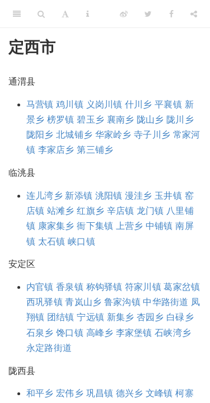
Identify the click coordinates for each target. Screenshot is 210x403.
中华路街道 (165, 302)
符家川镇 (143, 287)
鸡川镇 (69, 104)
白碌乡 (180, 317)
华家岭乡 (113, 134)
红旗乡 (90, 210)
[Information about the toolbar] (87, 14)
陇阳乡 (40, 134)
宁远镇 (90, 317)
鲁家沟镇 (122, 302)
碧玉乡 (90, 119)
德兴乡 (129, 393)
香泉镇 (69, 287)
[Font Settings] (65, 14)
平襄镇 (168, 104)
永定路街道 (49, 348)
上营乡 (129, 226)
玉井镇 (168, 195)
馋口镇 (69, 333)
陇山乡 (150, 119)
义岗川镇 (104, 104)
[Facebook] (171, 14)
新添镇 (78, 195)
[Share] (194, 14)
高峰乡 (100, 333)
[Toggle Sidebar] (16, 14)
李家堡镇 (134, 333)
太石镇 (52, 241)
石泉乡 (40, 333)
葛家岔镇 (182, 287)
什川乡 (138, 104)
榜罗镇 (60, 119)
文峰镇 (159, 393)
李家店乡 (56, 149)
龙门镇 (150, 210)
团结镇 (60, 317)
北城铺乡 (74, 134)
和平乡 (40, 393)
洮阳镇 (109, 195)
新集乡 (120, 317)
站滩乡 (60, 210)
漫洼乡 (138, 195)
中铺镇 (159, 226)
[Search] (41, 14)
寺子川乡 (152, 134)
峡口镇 (81, 241)
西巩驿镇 (44, 302)
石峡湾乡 (173, 333)
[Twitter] (148, 14)
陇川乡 (180, 119)
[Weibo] (123, 14)
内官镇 (40, 287)
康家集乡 (56, 226)
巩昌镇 (100, 393)
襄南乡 (120, 119)
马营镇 (40, 104)
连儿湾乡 (44, 195)
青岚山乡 (83, 302)
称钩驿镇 (104, 287)
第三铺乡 (95, 149)
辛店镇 (120, 210)
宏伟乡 (69, 393)
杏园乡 (150, 317)
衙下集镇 (95, 226)
